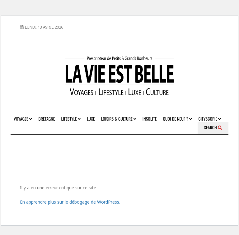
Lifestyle (71, 118)
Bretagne (46, 118)
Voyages (23, 118)
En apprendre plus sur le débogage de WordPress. (70, 202)
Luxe (91, 118)
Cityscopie (209, 118)
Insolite (150, 118)
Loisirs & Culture (118, 118)
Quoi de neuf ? (177, 118)
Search (213, 127)
